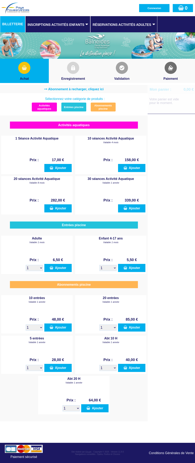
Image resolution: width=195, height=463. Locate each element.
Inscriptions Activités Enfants (56, 24)
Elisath (88, 452)
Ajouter (58, 168)
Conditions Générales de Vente (171, 453)
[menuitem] (12, 24)
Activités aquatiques (44, 107)
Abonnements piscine (103, 107)
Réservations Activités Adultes (122, 24)
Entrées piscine (73, 107)
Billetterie (12, 24)
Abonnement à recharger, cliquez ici (76, 89)
